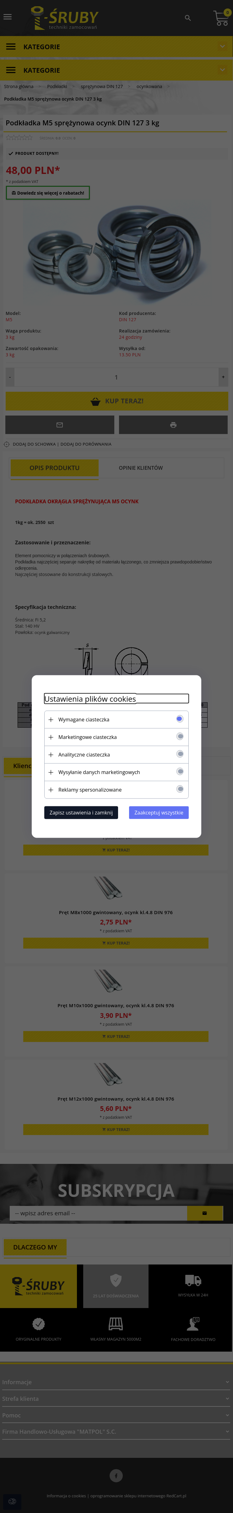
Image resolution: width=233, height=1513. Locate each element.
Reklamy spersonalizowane (90, 789)
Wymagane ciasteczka (83, 719)
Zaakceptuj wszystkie (158, 812)
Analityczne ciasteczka (84, 754)
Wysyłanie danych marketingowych (99, 772)
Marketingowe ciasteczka (87, 737)
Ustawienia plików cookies (90, 698)
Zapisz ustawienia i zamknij (81, 812)
